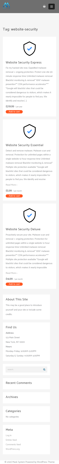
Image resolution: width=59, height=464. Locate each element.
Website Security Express (24, 62)
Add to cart (14, 111)
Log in (8, 435)
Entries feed (11, 440)
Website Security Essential (24, 145)
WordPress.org (13, 449)
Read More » (11, 185)
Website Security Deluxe (23, 229)
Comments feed (13, 444)
